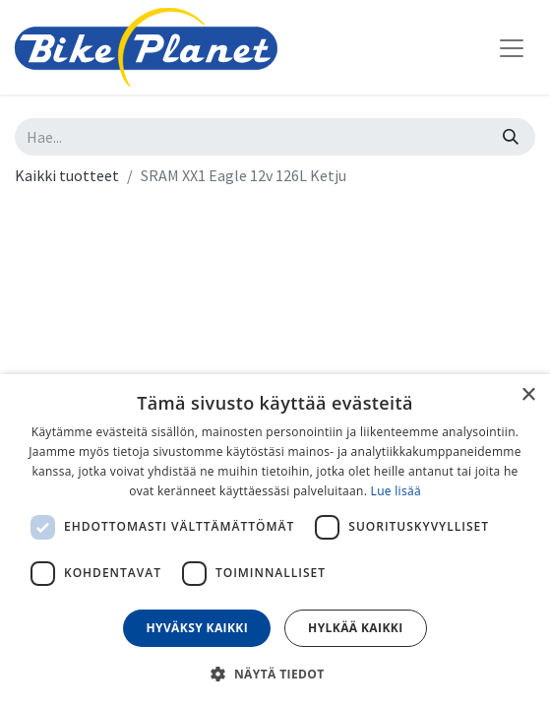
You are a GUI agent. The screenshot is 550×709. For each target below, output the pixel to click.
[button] (274, 673)
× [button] (527, 395)
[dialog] (275, 541)
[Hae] (510, 137)
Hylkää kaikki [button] (355, 627)
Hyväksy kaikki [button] (197, 627)
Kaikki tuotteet (67, 175)
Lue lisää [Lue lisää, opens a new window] (396, 491)
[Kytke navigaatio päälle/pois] (511, 47)
